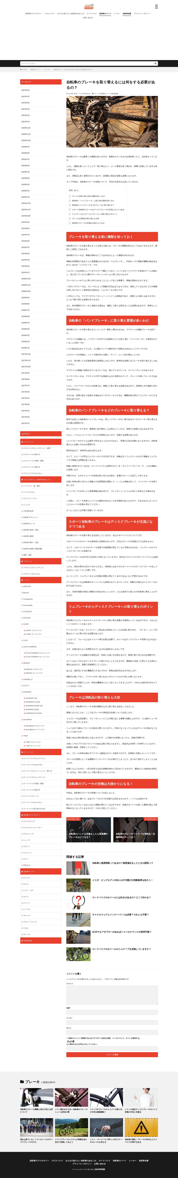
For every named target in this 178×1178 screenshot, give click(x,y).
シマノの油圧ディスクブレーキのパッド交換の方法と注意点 (141, 1110)
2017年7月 (25, 385)
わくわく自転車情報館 (96, 1169)
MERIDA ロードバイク (34, 673)
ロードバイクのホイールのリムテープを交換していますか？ (121, 949)
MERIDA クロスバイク (34, 669)
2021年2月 (25, 115)
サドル (25, 884)
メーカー (116, 13)
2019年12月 (26, 203)
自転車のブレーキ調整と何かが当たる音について (36, 1110)
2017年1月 (25, 423)
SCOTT (26, 686)
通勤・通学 (27, 555)
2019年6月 (25, 241)
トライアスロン (29, 492)
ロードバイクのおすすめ (32, 765)
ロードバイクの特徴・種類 (33, 783)
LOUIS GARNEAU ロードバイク (38, 657)
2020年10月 (26, 140)
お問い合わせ (88, 18)
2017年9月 (25, 373)
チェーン (26, 903)
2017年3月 (25, 411)
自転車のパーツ (105, 13)
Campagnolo (28, 599)
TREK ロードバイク (33, 746)
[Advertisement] (89, 38)
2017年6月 (25, 392)
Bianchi (26, 593)
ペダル (25, 928)
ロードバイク (92, 13)
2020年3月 (25, 184)
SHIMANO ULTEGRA (34, 713)
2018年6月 (25, 316)
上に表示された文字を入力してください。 (82, 1044)
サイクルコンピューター (32, 827)
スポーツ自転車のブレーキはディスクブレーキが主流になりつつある (96, 209)
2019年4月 (25, 253)
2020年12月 (26, 128)
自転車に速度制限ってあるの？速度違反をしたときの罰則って (122, 862)
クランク (26, 878)
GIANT (26, 624)
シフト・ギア (28, 890)
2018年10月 (26, 291)
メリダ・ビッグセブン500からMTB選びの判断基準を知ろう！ (122, 880)
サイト (68, 1028)
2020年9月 (25, 147)
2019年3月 (25, 260)
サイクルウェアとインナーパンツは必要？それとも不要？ (120, 914)
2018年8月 (25, 304)
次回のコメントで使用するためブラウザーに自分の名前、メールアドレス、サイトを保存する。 (104, 1038)
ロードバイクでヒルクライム (34, 758)
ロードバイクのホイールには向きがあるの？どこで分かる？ (121, 897)
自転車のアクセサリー (33, 13)
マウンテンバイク (30, 498)
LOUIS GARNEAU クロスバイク (38, 653)
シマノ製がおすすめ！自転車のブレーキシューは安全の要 (71, 1110)
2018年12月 (26, 279)
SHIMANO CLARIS (33, 702)
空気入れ (26, 865)
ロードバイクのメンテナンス (34, 777)
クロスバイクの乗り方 (31, 454)
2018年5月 (25, 323)
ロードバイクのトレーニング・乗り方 (37, 771)
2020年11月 (26, 134)
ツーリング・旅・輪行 (31, 486)
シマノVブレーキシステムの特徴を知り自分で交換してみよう (71, 1140)
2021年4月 (25, 103)
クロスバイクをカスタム (32, 473)
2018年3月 (25, 335)
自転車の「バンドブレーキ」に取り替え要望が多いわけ (91, 200)
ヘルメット (27, 853)
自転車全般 (127, 13)
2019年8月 (25, 228)
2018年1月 (25, 348)
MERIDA (26, 663)
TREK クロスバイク (33, 742)
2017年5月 (25, 398)
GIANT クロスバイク (34, 630)
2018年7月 (25, 310)
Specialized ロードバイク (35, 729)
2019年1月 (25, 272)
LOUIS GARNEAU (30, 647)
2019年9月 (25, 222)
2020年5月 (25, 172)
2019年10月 (26, 216)
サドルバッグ (28, 834)
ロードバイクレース (31, 796)
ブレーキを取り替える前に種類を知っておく (87, 196)
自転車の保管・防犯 (31, 530)
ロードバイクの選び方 (31, 790)
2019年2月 (25, 266)
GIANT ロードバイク (34, 634)
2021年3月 (25, 109)
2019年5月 (25, 247)
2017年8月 (25, 379)
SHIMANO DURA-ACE (34, 706)
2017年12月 (26, 354)
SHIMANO (27, 692)
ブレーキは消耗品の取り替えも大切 (84, 218)
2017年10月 (26, 367)
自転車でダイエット (31, 517)
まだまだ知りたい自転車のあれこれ (70, 13)
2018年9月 (25, 297)
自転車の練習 (28, 536)
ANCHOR (27, 586)
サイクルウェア (29, 821)
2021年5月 (25, 96)
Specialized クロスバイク (35, 726)
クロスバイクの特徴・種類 (33, 461)
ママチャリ (27, 561)
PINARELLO (28, 679)
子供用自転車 (28, 511)
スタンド (26, 846)
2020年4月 (25, 178)
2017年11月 (26, 360)
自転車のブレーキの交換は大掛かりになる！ (87, 223)
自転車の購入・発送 (31, 542)
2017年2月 (25, 417)
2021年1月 (25, 121)
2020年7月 (25, 159)
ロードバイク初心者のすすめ (34, 809)
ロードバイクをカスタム (32, 802)
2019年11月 (26, 209)
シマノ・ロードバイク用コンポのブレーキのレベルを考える (106, 1140)
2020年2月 (25, 191)
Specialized (27, 719)
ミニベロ (26, 505)
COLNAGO (27, 611)
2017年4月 (25, 404)
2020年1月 (25, 197)
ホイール (26, 934)
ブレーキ (47, 69)
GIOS (25, 640)
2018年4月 (25, 329)
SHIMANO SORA (32, 709)
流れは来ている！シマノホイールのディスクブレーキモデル (36, 1140)
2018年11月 (26, 285)
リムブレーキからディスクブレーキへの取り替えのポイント (93, 214)
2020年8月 (25, 153)
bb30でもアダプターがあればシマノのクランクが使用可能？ (122, 931)
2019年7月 (25, 235)
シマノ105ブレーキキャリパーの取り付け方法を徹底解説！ (106, 1110)
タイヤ (25, 897)
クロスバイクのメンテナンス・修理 (36, 448)
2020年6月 (25, 165)
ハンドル (26, 909)
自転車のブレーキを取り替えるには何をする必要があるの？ (73, 69)
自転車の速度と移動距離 (32, 549)
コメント (69, 983)
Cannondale (27, 605)
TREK (25, 736)
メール (69, 1018)
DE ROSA (27, 618)
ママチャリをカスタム (31, 574)
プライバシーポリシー (142, 13)
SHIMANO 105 (31, 698)
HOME (24, 69)
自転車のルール (29, 523)
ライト (25, 859)
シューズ (26, 840)
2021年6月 (25, 90)
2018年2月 (25, 341)
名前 (68, 1008)
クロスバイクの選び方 (31, 467)
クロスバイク (50, 13)
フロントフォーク (30, 922)
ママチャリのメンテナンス (33, 567)
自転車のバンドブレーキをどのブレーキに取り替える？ (91, 205)
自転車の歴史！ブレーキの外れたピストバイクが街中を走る (141, 1140)
